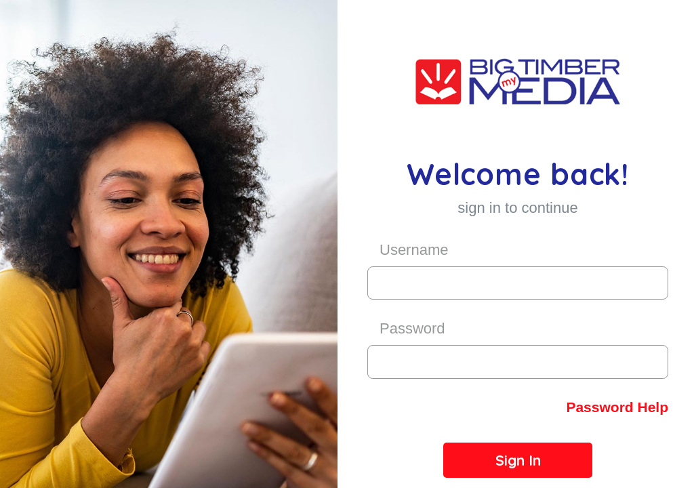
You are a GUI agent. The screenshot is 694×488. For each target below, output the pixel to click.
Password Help (617, 407)
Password (412, 328)
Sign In (518, 460)
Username (414, 249)
